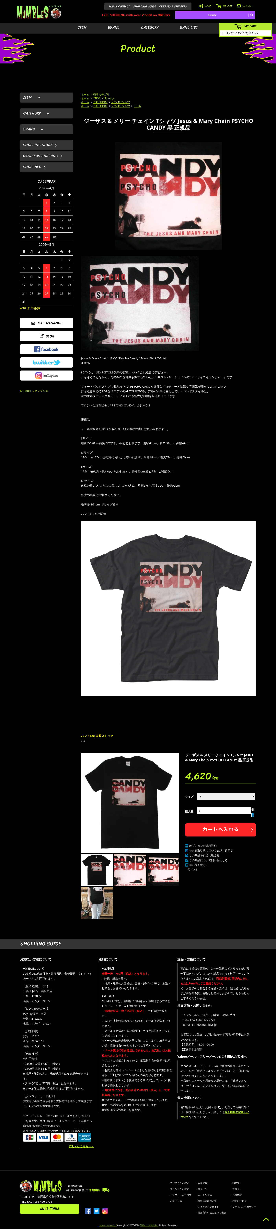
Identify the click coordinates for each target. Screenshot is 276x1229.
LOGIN (205, 5)
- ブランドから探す (179, 1189)
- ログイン (201, 1189)
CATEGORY (150, 27)
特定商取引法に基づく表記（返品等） (212, 850)
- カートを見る (204, 1195)
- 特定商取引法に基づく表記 (211, 1212)
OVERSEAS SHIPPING (173, 6)
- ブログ (235, 1189)
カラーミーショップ (108, 1225)
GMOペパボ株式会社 (149, 1225)
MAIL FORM (49, 1209)
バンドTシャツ (120, 102)
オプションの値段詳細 (203, 845)
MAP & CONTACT (119, 6)
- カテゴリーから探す (180, 1195)
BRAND (114, 27)
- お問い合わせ (239, 1200)
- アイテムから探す (179, 1183)
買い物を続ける (198, 865)
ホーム (85, 94)
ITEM (82, 27)
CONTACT (244, 5)
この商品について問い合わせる (208, 860)
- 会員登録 (201, 1183)
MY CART (224, 5)
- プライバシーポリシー (243, 1206)
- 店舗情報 (236, 1195)
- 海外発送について (206, 1200)
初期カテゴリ (101, 94)
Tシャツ (109, 98)
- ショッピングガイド (207, 1206)
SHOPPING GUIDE (144, 6)
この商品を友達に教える (204, 855)
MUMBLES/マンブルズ (34, 391)
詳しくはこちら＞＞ (81, 1146)
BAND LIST (189, 27)
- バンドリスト (176, 1200)
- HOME (235, 1183)
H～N (137, 106)
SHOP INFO (32, 167)
